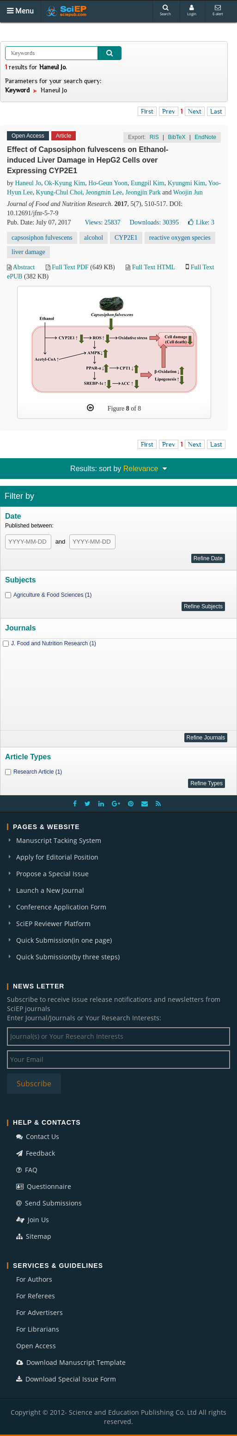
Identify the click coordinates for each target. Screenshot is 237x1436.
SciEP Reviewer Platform (53, 923)
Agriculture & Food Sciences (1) (52, 595)
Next (194, 111)
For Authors (34, 1279)
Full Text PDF (70, 267)
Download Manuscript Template (71, 1362)
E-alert (218, 10)
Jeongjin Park (143, 192)
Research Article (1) (37, 772)
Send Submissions (49, 1203)
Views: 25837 (102, 222)
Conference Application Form (61, 907)
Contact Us (37, 1136)
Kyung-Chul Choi (59, 192)
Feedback (35, 1153)
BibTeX (176, 137)
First (147, 111)
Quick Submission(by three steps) (68, 956)
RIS (154, 137)
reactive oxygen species (180, 237)
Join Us (32, 1219)
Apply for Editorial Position (57, 857)
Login (191, 10)
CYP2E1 (126, 237)
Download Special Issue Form (66, 1379)
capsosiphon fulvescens (42, 237)
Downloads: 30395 (154, 222)
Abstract (24, 267)
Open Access (36, 1345)
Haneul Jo (28, 183)
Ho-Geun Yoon (108, 183)
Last (216, 111)
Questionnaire (43, 1186)
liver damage (28, 251)
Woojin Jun (188, 192)
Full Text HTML (153, 267)
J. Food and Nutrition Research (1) (53, 643)
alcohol (93, 237)
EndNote (205, 137)
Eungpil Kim (147, 183)
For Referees (35, 1295)
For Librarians (37, 1329)
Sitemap (33, 1236)
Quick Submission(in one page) (64, 940)
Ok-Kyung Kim (64, 183)
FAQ (26, 1169)
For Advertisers (39, 1312)
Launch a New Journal (50, 890)
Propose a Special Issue (52, 873)
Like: (201, 222)
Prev (168, 111)
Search (165, 10)
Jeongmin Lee (103, 192)
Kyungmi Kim (186, 183)
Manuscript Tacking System (58, 840)
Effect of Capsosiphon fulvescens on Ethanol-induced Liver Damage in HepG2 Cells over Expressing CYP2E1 (87, 160)
